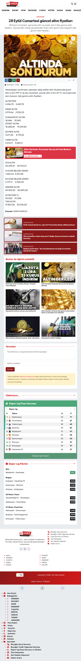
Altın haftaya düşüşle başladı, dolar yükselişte (22, 338)
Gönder (10, 369)
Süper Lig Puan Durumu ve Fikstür (24, 650)
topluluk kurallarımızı (27, 377)
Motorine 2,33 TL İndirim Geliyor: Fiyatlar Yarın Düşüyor (21, 285)
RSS (19, 575)
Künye (8, 636)
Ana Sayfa (10, 593)
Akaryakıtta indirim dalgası (51, 338)
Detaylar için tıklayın (40, 456)
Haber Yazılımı (36, 581)
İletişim (9, 639)
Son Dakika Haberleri (57, 541)
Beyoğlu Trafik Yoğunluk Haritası (61, 534)
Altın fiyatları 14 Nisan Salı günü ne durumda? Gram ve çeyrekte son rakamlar (58, 312)
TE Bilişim (46, 581)
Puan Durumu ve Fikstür (58, 537)
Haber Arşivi (54, 544)
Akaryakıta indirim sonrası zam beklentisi (21, 311)
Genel (7, 555)
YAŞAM (68, 10)
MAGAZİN (13, 620)
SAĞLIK (60, 10)
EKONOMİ (32, 10)
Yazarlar (9, 628)
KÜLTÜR (43, 565)
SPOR (23, 10)
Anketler (9, 634)
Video (8, 625)
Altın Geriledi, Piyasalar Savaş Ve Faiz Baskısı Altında (57, 285)
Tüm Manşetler (55, 539)
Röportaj (10, 631)
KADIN (7, 562)
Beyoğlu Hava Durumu (57, 532)
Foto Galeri (10, 623)
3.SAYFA (42, 10)
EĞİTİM (51, 10)
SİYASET (15, 10)
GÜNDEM (5, 10)
